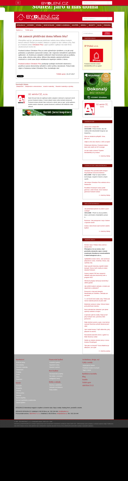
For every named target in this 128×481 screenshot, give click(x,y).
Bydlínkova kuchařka (89, 374)
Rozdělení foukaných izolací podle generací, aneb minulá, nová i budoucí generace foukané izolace (96, 189)
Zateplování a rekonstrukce (33, 86)
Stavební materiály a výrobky (64, 86)
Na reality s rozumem (55, 376)
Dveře (18, 374)
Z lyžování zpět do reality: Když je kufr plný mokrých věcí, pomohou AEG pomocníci (96, 317)
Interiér (18, 383)
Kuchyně (19, 385)
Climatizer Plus (37, 45)
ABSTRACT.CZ (88, 385)
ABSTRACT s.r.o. (34, 413)
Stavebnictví (20, 359)
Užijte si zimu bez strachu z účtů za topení (97, 142)
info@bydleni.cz (63, 411)
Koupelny (19, 388)
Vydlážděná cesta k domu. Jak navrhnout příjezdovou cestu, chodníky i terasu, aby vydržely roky (97, 261)
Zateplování (19, 86)
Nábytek (18, 395)
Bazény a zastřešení (55, 385)
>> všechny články (104, 156)
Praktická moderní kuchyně (91, 368)
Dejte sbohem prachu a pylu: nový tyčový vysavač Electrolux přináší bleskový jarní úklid (97, 324)
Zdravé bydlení (20, 402)
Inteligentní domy (54, 378)
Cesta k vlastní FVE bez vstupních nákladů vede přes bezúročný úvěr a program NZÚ (95, 275)
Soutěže (85, 379)
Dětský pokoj (20, 393)
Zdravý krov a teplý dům (91, 127)
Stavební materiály (22, 367)
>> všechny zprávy (104, 351)
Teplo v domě (87, 370)
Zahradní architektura (56, 387)
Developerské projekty (56, 374)
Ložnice (18, 390)
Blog (84, 377)
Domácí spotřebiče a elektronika (26, 400)
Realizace (19, 379)
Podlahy (18, 372)
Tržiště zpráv (60, 74)
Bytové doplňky (20, 398)
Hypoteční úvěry (54, 365)
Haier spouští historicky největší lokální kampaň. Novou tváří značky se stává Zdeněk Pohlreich (96, 268)
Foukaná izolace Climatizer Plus (29, 64)
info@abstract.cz (62, 413)
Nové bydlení (53, 371)
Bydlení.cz (19, 30)
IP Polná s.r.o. (91, 45)
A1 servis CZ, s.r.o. (38, 94)
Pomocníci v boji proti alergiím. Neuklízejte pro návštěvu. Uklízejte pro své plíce (96, 293)
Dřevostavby (20, 365)
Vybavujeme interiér (89, 365)
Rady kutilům (53, 390)
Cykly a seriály (87, 362)
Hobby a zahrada (54, 382)
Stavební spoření (54, 367)
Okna (17, 377)
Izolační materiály (48, 86)
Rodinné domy (20, 362)
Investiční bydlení (54, 362)
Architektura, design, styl (90, 359)
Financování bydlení (56, 359)
